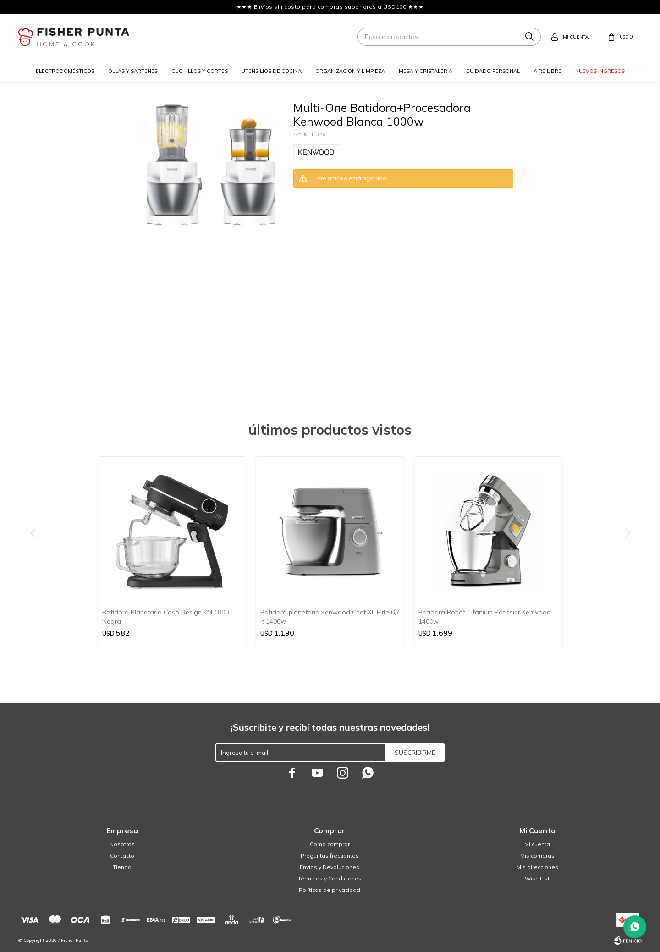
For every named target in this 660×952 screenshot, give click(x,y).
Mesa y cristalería (425, 71)
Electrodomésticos (65, 71)
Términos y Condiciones (330, 878)
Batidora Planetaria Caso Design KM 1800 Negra (165, 616)
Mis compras (537, 855)
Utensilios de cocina (272, 71)
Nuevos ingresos (600, 71)
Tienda (122, 866)
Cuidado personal (493, 71)
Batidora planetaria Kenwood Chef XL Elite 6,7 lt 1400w (330, 616)
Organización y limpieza (350, 71)
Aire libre (547, 71)
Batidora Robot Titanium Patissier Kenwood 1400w (484, 616)
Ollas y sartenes (133, 71)
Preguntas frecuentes (330, 855)
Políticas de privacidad (329, 889)
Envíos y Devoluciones (329, 866)
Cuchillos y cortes (199, 71)
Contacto (122, 855)
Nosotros (122, 844)
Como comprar (330, 844)
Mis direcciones (537, 866)
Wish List (537, 878)
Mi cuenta (537, 844)
